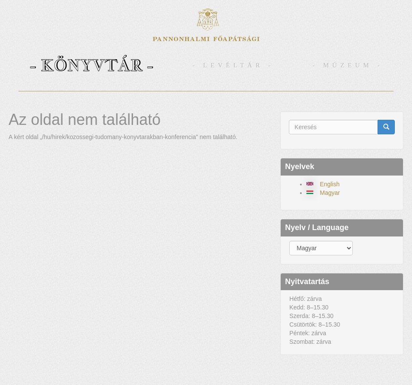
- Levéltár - (233, 65)
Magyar (330, 192)
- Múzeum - (347, 65)
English (329, 184)
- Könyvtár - (91, 65)
